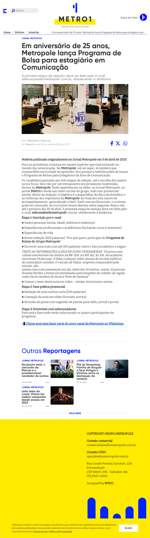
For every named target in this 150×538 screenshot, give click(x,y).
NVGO (109, 483)
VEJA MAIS (75, 413)
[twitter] (118, 143)
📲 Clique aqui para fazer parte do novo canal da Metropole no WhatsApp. (73, 323)
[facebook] (112, 143)
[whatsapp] (125, 143)
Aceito (128, 528)
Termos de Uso (40, 532)
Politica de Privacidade (61, 532)
